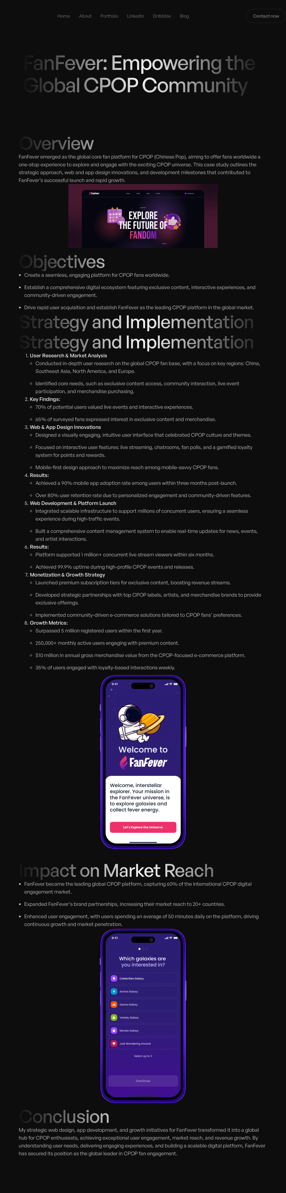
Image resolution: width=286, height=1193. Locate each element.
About (85, 16)
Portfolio (109, 16)
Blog (184, 16)
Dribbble (162, 16)
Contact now (266, 16)
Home (64, 16)
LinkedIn (135, 16)
